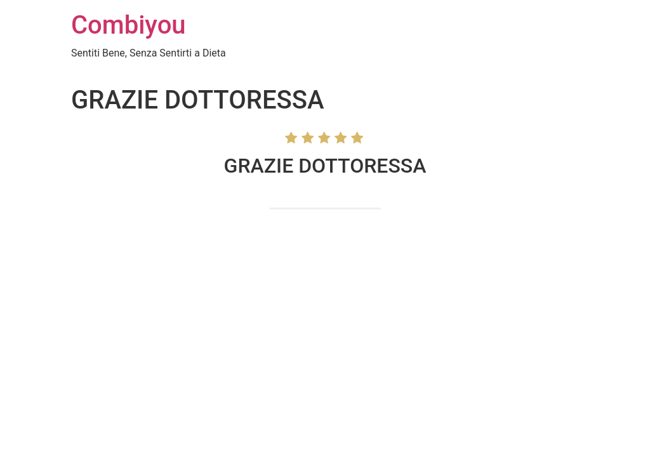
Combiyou (128, 25)
